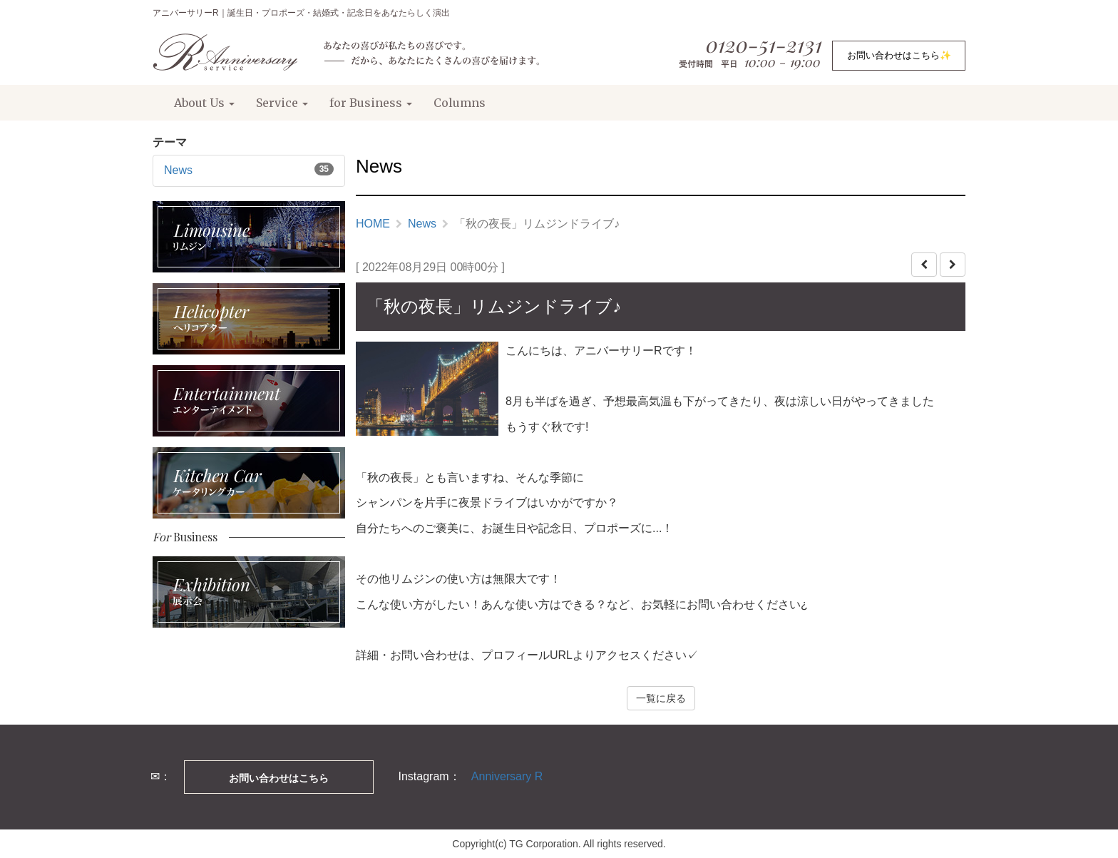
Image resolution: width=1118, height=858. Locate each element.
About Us (204, 103)
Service (282, 103)
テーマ (170, 142)
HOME (373, 224)
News (178, 170)
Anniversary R (507, 776)
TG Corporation (543, 843)
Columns (460, 103)
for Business (370, 103)
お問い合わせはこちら (279, 778)
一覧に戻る (661, 698)
